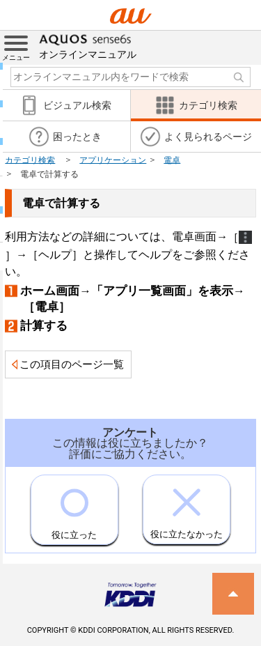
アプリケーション (112, 159)
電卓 (172, 159)
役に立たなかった (186, 507)
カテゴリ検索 (30, 159)
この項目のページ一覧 (71, 364)
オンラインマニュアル (87, 45)
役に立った (74, 507)
